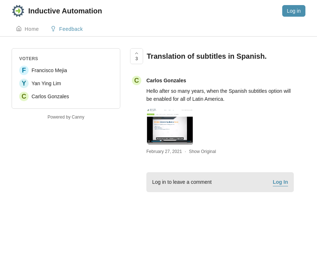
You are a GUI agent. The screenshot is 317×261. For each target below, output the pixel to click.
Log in (294, 11)
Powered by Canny (65, 117)
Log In (280, 182)
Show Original (202, 151)
